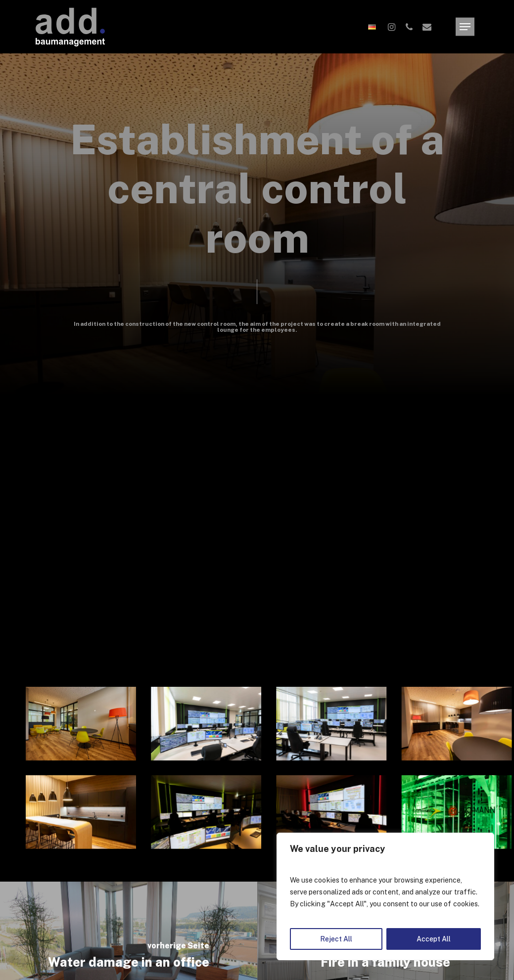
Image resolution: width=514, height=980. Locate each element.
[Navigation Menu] (465, 27)
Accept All (434, 939)
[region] (385, 896)
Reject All (336, 939)
